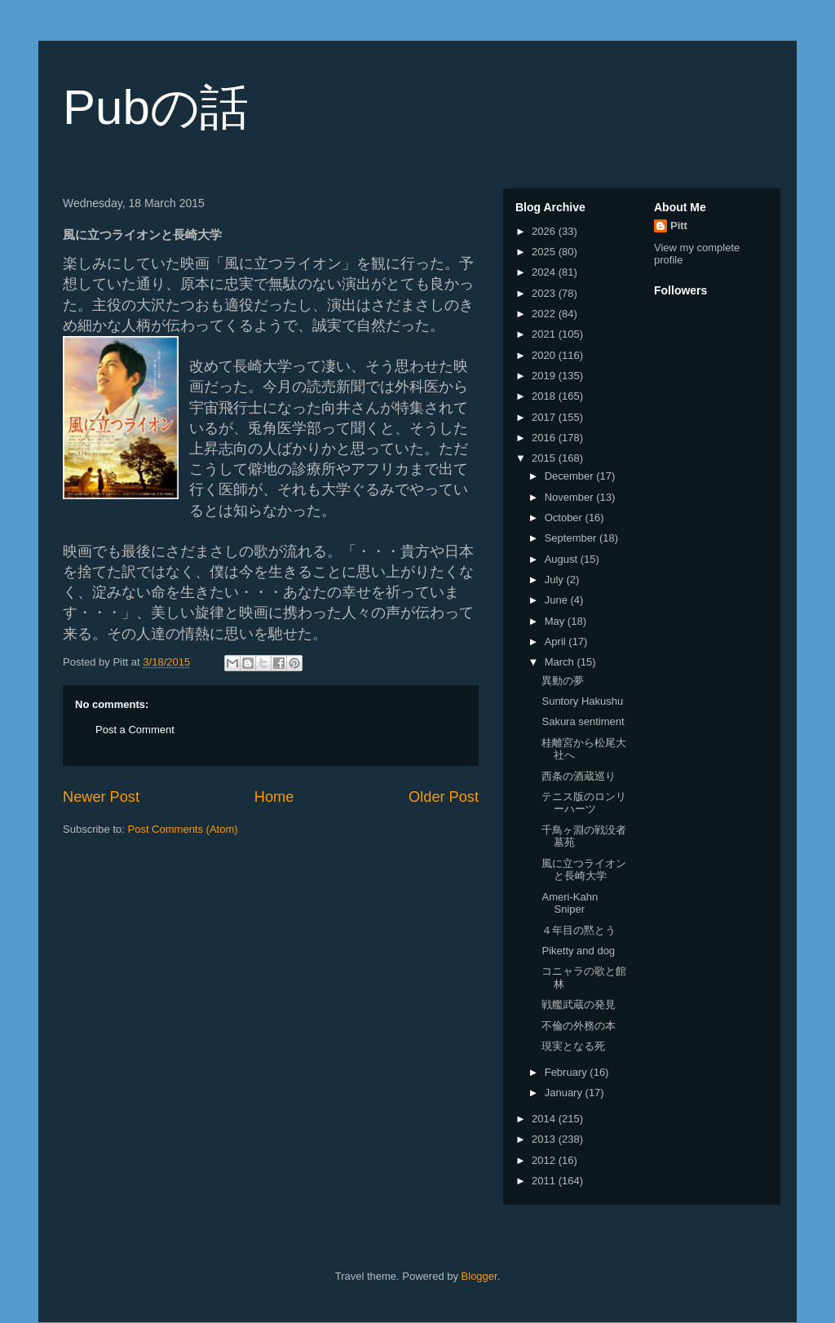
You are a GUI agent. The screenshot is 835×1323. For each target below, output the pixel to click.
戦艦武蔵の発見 (578, 1004)
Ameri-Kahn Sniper (569, 903)
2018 (545, 396)
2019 (545, 375)
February (567, 1072)
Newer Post (101, 797)
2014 (545, 1119)
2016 (545, 437)
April (557, 641)
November (571, 497)
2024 (545, 272)
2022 (545, 314)
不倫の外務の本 (578, 1026)
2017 (545, 417)
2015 (545, 458)
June (558, 600)
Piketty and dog (578, 951)
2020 (545, 355)
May (556, 621)
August (563, 559)
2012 (545, 1160)
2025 (545, 252)
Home (274, 797)
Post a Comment (135, 729)
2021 (545, 334)
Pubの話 (156, 107)
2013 (545, 1139)
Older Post (444, 797)
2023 (545, 293)
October (565, 517)
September (572, 538)
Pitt (678, 225)
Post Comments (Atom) (183, 829)
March (561, 662)
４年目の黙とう (578, 930)
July (556, 579)
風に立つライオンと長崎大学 (583, 870)
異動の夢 (562, 681)
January (565, 1092)
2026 (545, 231)
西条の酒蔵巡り (578, 776)
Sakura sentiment (582, 721)
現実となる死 (573, 1046)
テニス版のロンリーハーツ (583, 803)
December (571, 476)
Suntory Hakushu (582, 701)
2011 (545, 1181)
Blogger (479, 1276)
